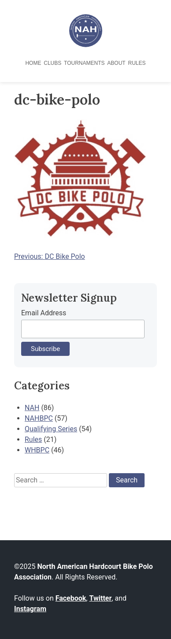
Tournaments (84, 63)
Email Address (43, 313)
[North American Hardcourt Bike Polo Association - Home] (85, 45)
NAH (32, 408)
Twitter (100, 598)
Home (33, 63)
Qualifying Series (51, 429)
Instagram (30, 609)
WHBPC (37, 450)
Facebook (71, 598)
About (116, 63)
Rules (137, 63)
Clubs (52, 63)
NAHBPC (39, 418)
